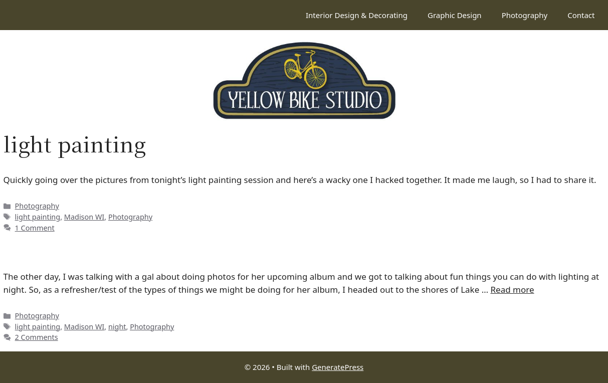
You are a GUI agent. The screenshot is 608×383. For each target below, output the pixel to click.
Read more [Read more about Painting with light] (512, 289)
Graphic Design (455, 15)
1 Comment (35, 228)
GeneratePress (337, 367)
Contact (580, 15)
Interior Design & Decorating (357, 15)
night (117, 326)
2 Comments (36, 337)
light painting (38, 217)
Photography (525, 15)
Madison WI (84, 217)
